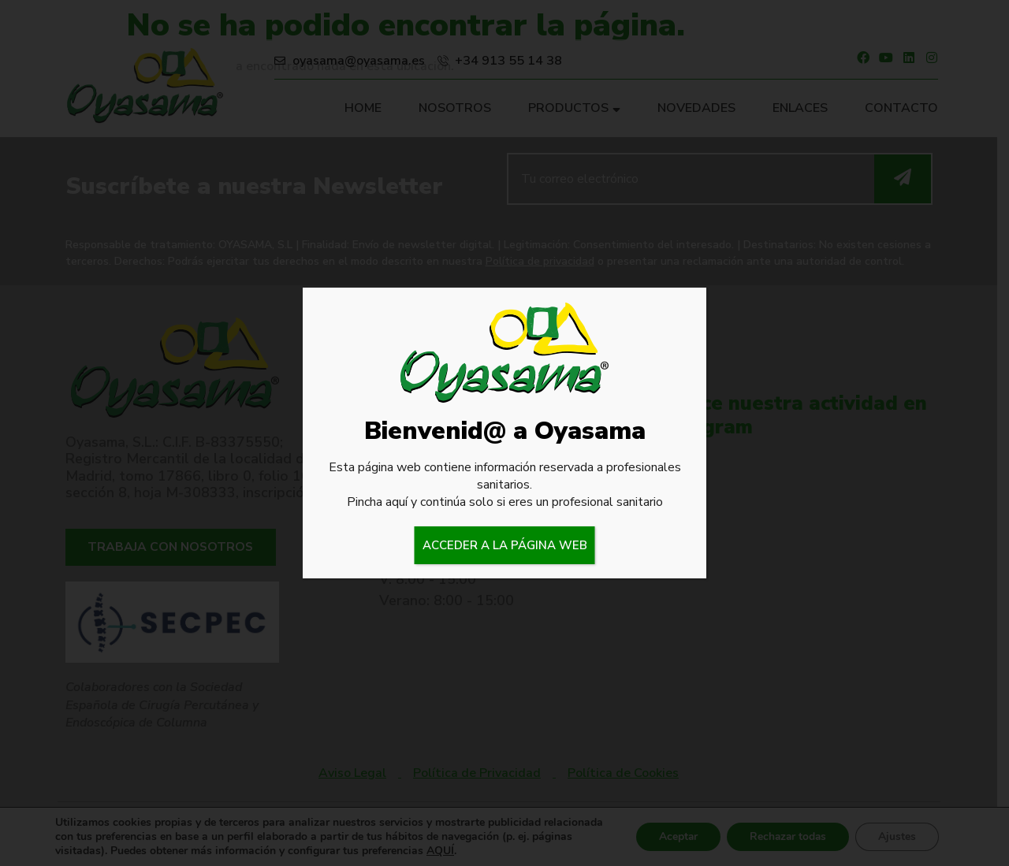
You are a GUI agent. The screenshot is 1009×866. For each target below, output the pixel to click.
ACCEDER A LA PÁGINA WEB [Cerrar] (505, 545)
